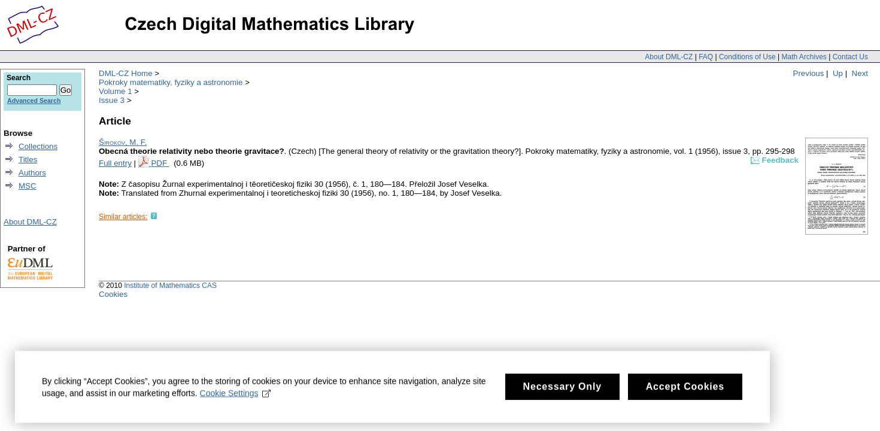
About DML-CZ (669, 57)
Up (838, 73)
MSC (28, 185)
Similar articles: (123, 217)
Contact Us (850, 57)
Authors (32, 172)
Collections (38, 146)
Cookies (113, 294)
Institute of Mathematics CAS (170, 285)
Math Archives (803, 57)
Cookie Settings (235, 399)
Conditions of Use (747, 57)
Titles (28, 159)
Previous (808, 73)
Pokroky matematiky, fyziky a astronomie (170, 82)
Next (860, 73)
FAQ (706, 57)
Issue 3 (112, 100)
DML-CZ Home (126, 73)
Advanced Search (33, 100)
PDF (160, 163)
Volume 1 (115, 91)
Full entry (115, 163)
